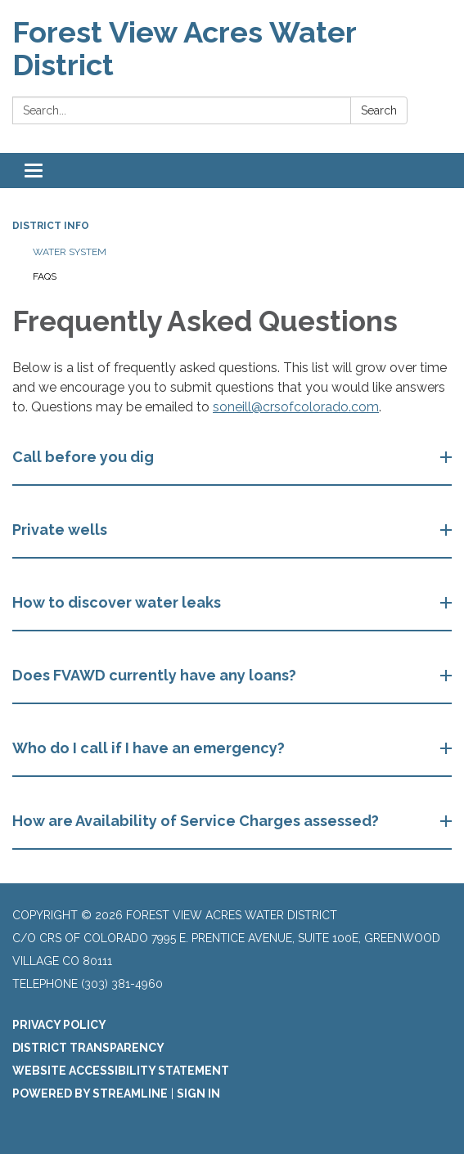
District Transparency (88, 1047)
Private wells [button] (61, 529)
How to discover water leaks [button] (118, 602)
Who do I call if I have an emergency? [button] (150, 748)
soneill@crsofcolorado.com (296, 407)
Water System (69, 252)
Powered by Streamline (90, 1093)
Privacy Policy (59, 1024)
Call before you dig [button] (84, 456)
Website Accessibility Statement (120, 1070)
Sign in (198, 1093)
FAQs (44, 276)
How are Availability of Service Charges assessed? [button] (197, 820)
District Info (50, 225)
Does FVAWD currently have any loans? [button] (156, 675)
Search (379, 110)
